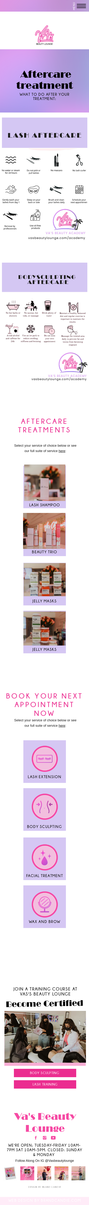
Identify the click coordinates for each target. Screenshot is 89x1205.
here (62, 451)
